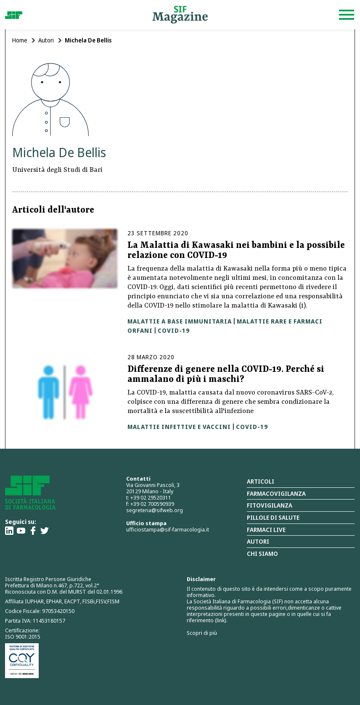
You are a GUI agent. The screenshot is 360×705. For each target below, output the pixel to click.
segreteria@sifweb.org (154, 510)
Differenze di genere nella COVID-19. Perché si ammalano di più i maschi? (225, 375)
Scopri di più (202, 633)
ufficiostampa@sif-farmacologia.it (167, 529)
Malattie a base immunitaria (179, 321)
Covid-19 (174, 330)
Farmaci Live (266, 530)
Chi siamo (262, 554)
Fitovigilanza (269, 505)
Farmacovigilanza (276, 493)
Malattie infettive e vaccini (179, 427)
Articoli (260, 481)
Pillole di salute (273, 517)
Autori (46, 40)
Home (19, 40)
